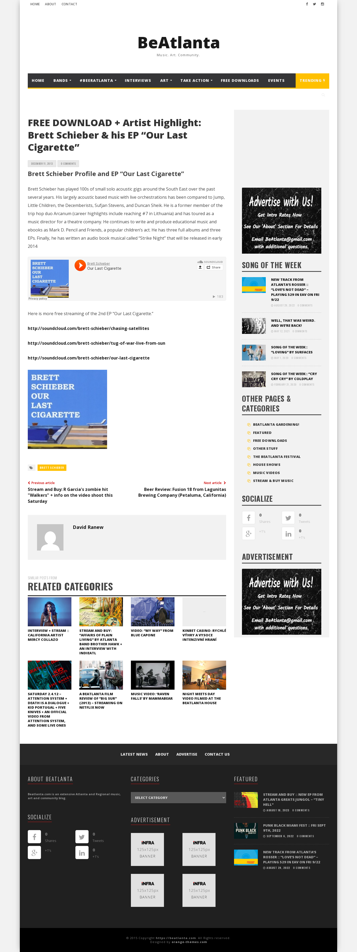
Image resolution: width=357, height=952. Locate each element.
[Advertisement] (281, 147)
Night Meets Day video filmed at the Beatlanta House (201, 698)
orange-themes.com (189, 942)
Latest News (134, 754)
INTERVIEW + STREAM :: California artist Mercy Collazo (48, 635)
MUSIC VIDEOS (266, 472)
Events (276, 80)
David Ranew (88, 527)
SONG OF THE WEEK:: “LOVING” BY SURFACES (292, 349)
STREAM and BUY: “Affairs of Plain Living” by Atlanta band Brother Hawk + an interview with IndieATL (100, 641)
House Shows (266, 464)
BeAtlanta (178, 42)
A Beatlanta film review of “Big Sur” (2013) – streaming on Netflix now (100, 700)
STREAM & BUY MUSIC (273, 480)
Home (35, 4)
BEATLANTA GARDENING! (276, 424)
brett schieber (52, 468)
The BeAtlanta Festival (277, 456)
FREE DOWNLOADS (240, 80)
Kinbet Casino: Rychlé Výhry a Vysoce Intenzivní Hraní (204, 635)
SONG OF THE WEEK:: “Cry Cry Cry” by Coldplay (294, 376)
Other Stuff (265, 448)
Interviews (138, 80)
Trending (312, 80)
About (50, 4)
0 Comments (68, 163)
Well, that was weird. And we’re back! (293, 323)
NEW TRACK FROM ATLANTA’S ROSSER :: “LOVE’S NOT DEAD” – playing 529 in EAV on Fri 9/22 (295, 289)
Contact (69, 4)
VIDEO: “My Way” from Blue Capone (152, 632)
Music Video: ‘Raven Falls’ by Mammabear (152, 696)
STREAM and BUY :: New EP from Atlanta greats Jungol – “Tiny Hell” (293, 799)
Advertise (186, 754)
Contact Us (217, 754)
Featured (262, 432)
